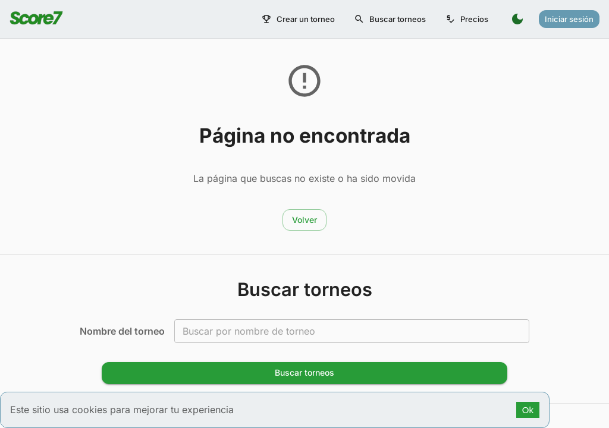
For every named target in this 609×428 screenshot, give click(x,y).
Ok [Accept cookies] (527, 410)
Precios (466, 19)
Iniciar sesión (569, 19)
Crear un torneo (298, 19)
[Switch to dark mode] (517, 19)
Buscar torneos (390, 19)
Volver (304, 220)
